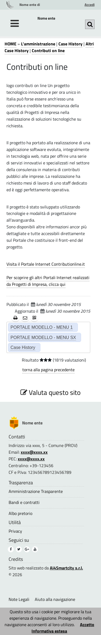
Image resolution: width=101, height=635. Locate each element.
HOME (10, 44)
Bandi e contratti (24, 502)
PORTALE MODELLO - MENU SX (43, 337)
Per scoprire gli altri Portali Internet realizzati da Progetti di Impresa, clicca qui (47, 280)
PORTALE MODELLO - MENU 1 (42, 327)
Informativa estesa (49, 631)
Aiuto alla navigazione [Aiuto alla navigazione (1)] (55, 599)
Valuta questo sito (50, 392)
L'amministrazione (38, 44)
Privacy (15, 531)
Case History (70, 44)
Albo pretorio (20, 513)
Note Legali (19, 599)
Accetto (87, 624)
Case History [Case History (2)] (23, 347)
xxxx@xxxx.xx (34, 452)
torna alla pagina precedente (48, 369)
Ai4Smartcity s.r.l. (66, 568)
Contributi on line (48, 50)
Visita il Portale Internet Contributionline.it (45, 264)
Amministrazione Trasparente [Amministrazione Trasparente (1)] (36, 491)
